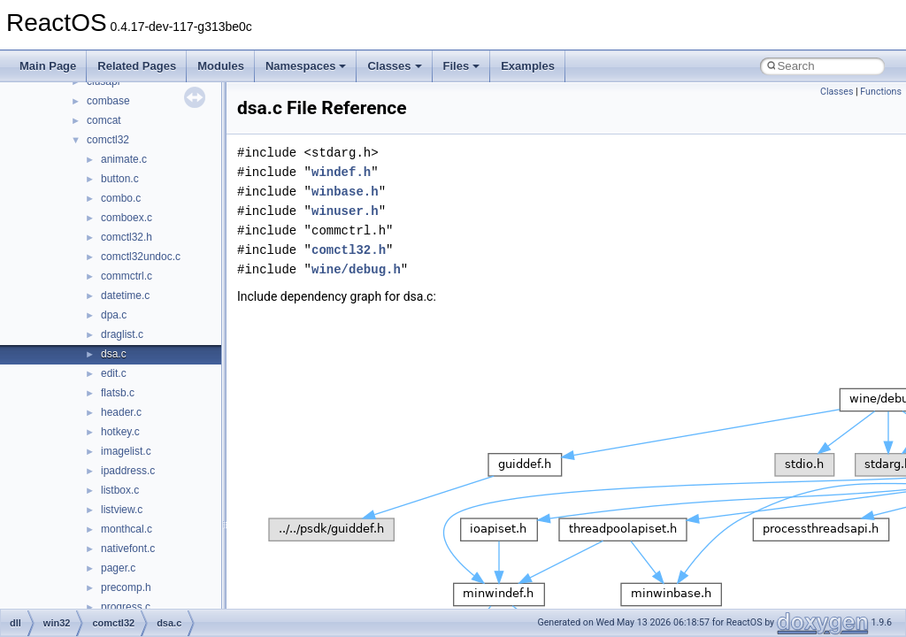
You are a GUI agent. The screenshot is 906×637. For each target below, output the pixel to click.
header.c (121, 412)
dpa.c (114, 315)
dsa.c (114, 354)
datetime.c (125, 295)
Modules (220, 66)
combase (108, 101)
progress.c (125, 607)
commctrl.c (126, 276)
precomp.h (126, 587)
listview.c (121, 509)
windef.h (341, 172)
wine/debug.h (356, 269)
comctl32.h (126, 237)
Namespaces (306, 66)
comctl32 (108, 140)
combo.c (121, 198)
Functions (881, 91)
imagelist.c (126, 451)
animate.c (124, 159)
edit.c (114, 373)
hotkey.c (120, 432)
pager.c (118, 568)
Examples (528, 66)
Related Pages (136, 66)
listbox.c (120, 490)
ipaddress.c (128, 470)
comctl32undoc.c (140, 256)
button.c (120, 179)
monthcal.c (126, 529)
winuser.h (345, 211)
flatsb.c (117, 393)
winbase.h (345, 191)
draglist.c (122, 334)
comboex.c (126, 217)
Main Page (47, 66)
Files (461, 66)
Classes (394, 66)
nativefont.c (128, 548)
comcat (104, 120)
